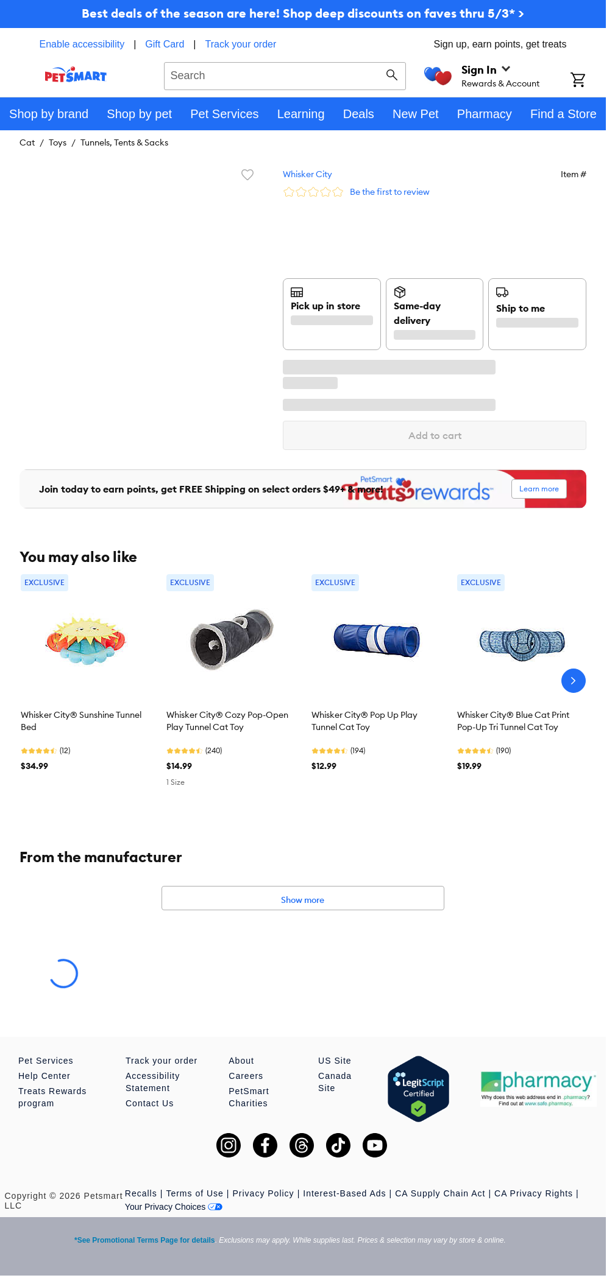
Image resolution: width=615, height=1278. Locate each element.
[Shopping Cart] (588, 81)
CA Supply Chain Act (440, 1193)
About (241, 1061)
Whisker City (307, 174)
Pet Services (46, 1061)
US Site (334, 1061)
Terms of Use (194, 1193)
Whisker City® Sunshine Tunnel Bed (81, 720)
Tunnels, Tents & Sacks (124, 142)
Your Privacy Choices (174, 1206)
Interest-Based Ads (344, 1193)
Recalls (141, 1193)
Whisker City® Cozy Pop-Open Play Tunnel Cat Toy (227, 720)
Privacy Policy (263, 1193)
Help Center (44, 1076)
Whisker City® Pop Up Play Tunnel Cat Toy (364, 720)
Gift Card (164, 44)
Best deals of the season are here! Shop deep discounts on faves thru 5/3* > (303, 13)
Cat (27, 142)
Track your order (241, 44)
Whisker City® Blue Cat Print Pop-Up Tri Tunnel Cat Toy (513, 720)
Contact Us (150, 1103)
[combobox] (285, 74)
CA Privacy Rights (533, 1193)
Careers (246, 1076)
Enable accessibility (82, 44)
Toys (57, 142)
